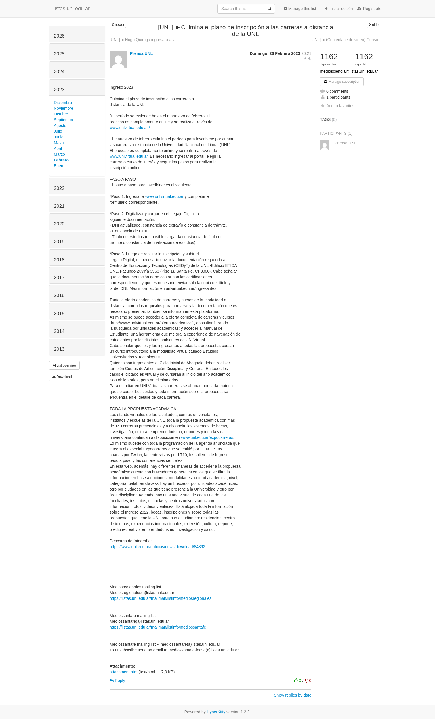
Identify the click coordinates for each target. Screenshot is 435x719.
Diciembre (63, 102)
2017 (59, 277)
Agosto (60, 125)
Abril (58, 148)
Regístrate (369, 8)
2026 (59, 36)
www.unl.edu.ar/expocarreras (207, 437)
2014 (59, 331)
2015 (59, 313)
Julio (58, 131)
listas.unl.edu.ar (72, 8)
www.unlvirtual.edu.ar (129, 156)
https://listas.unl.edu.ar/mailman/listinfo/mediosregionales (160, 598)
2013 (59, 349)
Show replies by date (292, 695)
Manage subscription (341, 82)
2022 (59, 188)
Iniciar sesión (339, 8)
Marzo (59, 154)
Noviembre (63, 108)
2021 (59, 206)
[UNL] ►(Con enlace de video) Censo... (345, 39)
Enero (59, 165)
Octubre (61, 114)
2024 (59, 71)
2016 (59, 295)
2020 (59, 224)
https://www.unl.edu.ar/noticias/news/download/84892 (157, 546)
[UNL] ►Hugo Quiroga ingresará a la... (144, 39)
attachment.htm (124, 672)
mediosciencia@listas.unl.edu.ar (349, 71)
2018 (59, 260)
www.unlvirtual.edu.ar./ (130, 127)
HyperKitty (216, 712)
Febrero (61, 160)
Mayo (59, 142)
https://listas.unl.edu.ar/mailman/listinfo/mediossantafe (158, 627)
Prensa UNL (141, 53)
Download (62, 377)
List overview (64, 365)
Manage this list (300, 8)
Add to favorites (337, 105)
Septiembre (64, 119)
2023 (59, 89)
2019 (59, 241)
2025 (59, 54)
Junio (58, 137)
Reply (117, 680)
